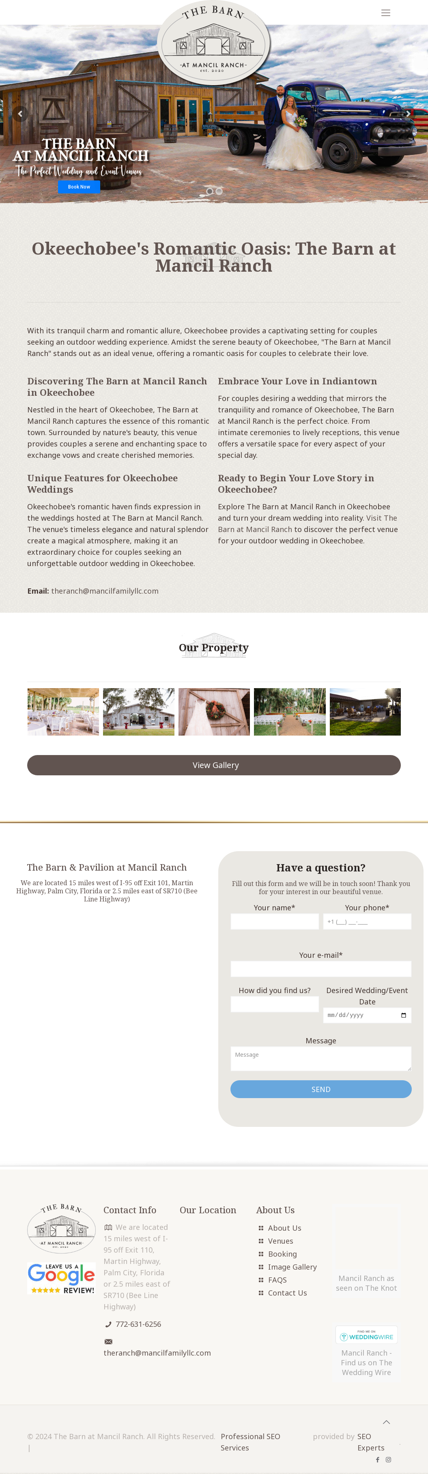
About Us (284, 1229)
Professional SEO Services (250, 1443)
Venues (280, 1242)
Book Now (79, 187)
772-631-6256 (138, 1325)
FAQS (277, 1281)
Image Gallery (292, 1268)
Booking (282, 1255)
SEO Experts (371, 1443)
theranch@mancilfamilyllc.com (105, 591)
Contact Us (287, 1294)
